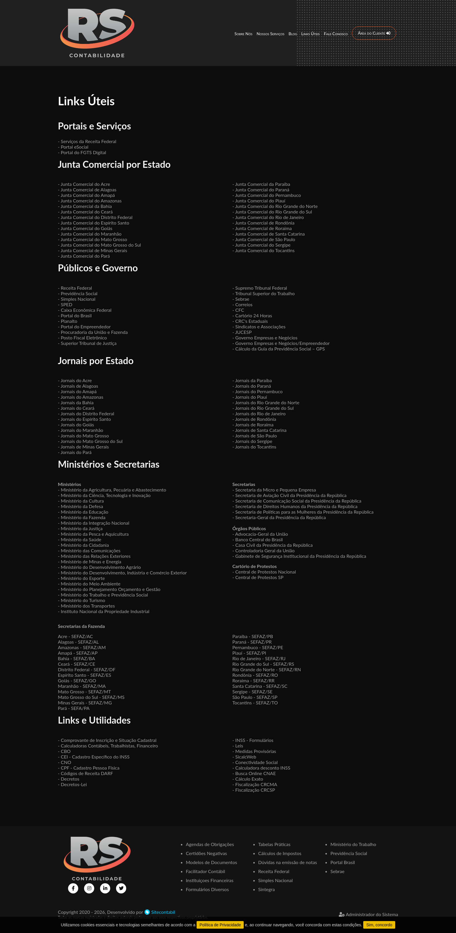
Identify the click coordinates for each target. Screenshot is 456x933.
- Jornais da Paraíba (252, 380)
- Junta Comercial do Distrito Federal (95, 217)
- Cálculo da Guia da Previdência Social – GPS (278, 348)
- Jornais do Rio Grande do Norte (266, 402)
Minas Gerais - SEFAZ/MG (85, 702)
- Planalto (67, 321)
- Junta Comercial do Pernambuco (266, 195)
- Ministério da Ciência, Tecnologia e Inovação (104, 495)
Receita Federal (273, 871)
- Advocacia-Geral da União (260, 534)
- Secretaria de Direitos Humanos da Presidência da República (294, 506)
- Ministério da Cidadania (83, 545)
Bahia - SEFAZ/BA (76, 658)
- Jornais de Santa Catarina (259, 430)
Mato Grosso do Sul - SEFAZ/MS (91, 697)
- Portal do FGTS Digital (82, 152)
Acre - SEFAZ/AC (75, 636)
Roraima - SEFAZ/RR (253, 680)
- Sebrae (240, 299)
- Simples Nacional (76, 299)
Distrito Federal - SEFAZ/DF (86, 669)
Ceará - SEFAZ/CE (76, 664)
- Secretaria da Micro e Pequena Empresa (274, 489)
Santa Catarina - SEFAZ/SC (259, 686)
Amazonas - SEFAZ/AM (82, 647)
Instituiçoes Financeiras (210, 880)
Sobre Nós (243, 33)
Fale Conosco (336, 33)
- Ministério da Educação (83, 511)
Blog (292, 33)
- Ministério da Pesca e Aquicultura (93, 534)
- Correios (242, 304)
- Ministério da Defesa (80, 506)
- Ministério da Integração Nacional (93, 523)
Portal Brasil (342, 862)
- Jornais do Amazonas (80, 397)
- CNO (64, 762)
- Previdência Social (77, 293)
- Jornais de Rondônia (254, 419)
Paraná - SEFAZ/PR (252, 641)
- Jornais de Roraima (252, 424)
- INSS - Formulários (252, 740)
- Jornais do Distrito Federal (86, 413)
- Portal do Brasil (75, 315)
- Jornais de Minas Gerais (83, 446)
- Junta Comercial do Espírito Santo (93, 222)
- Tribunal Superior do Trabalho (263, 293)
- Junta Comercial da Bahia (85, 206)
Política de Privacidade (220, 925)
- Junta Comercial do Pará (84, 256)
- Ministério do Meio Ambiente (89, 583)
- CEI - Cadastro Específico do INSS (93, 756)
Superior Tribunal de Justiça (89, 343)
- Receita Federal (75, 288)
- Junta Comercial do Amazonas (90, 200)
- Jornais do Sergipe (252, 441)
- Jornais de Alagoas (78, 386)
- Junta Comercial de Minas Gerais (92, 250)
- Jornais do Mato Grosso (83, 435)
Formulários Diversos (207, 889)
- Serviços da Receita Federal (87, 141)
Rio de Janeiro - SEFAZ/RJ (259, 658)
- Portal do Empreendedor (84, 326)
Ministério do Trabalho (353, 844)
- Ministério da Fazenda (82, 517)
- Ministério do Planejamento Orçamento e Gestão (109, 589)
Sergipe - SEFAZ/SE (252, 691)
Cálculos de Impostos (280, 853)
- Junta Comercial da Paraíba (261, 184)
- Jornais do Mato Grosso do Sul (90, 441)
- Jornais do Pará (75, 452)
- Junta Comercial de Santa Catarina (268, 233)
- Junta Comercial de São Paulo (263, 239)
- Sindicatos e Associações (259, 326)
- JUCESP (242, 332)
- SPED (65, 304)
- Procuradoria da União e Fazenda (93, 332)
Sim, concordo (379, 925)
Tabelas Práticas (274, 844)
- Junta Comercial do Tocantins (263, 250)
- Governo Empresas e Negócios (265, 337)
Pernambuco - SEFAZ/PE (257, 647)
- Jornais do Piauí (249, 397)
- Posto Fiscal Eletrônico (82, 337)
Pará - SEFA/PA (74, 708)
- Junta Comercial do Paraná (260, 189)
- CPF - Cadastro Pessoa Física (89, 767)
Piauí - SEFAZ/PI (249, 653)
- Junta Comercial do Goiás (85, 228)
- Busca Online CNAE (254, 773)
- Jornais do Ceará (76, 408)
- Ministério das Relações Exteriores (94, 556)
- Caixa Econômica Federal (84, 310)
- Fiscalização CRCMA (254, 784)
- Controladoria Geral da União (263, 550)
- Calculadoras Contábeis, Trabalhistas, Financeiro (108, 745)
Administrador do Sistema (368, 914)
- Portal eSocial (73, 146)
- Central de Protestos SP (258, 577)
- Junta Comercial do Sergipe (261, 245)
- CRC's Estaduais (250, 321)
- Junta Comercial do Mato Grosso (92, 239)
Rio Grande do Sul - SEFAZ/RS (263, 664)
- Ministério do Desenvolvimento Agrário (99, 567)
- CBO (64, 751)
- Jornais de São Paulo (254, 435)
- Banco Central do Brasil (257, 539)
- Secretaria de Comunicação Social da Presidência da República (296, 500)
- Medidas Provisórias (254, 751)
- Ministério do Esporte (81, 578)
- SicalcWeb (244, 756)
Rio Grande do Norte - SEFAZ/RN (266, 669)
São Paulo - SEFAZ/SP (254, 697)
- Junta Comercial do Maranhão (90, 233)
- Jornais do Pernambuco (257, 391)
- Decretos (68, 778)
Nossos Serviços (270, 33)
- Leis (237, 745)
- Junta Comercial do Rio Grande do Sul (272, 211)
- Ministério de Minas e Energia (89, 561)
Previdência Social (348, 853)
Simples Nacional (275, 880)
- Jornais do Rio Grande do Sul (263, 408)
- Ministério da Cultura (81, 500)
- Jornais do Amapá (77, 391)
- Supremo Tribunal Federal (259, 288)
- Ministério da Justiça (80, 528)
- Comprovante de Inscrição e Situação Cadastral (107, 740)
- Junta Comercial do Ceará (85, 211)
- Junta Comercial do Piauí (258, 200)
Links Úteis (310, 33)
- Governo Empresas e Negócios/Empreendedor (281, 343)
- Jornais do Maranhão (80, 430)
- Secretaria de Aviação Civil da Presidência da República (289, 495)
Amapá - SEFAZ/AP (77, 653)
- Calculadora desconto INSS (261, 767)
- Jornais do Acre (75, 380)
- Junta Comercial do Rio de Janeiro (268, 217)
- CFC (238, 310)
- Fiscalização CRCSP (253, 790)
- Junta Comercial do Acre (84, 184)
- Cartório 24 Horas (252, 315)
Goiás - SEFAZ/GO (77, 680)
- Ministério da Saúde (79, 539)
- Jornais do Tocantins (254, 446)
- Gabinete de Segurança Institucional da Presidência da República (299, 556)
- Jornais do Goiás (76, 424)
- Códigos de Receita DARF (85, 773)
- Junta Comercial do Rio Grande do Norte (275, 206)
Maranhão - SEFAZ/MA (82, 686)
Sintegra (266, 889)
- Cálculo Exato (247, 778)
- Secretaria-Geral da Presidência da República (279, 517)
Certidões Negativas (206, 853)
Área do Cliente (374, 33)
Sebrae (337, 871)
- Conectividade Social (255, 762)
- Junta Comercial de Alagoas (87, 189)
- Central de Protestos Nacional (264, 571)
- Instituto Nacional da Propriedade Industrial (103, 611)
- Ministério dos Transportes (86, 605)
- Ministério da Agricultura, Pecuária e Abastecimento (112, 489)
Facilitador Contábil (205, 871)
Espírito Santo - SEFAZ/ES (84, 675)
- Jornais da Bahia (76, 402)
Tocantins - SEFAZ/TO (255, 702)
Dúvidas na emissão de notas (287, 862)
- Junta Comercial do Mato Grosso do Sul (99, 245)
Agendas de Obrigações (210, 844)
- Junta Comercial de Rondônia (263, 222)
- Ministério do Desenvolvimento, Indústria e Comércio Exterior (122, 572)
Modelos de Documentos (211, 862)
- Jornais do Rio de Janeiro (259, 413)
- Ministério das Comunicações (89, 550)
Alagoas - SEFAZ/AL (78, 641)
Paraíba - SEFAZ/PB (252, 636)
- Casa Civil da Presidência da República (272, 545)
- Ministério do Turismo (81, 600)
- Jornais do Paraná (251, 386)
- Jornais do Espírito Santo (84, 419)
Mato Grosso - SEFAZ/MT (84, 691)
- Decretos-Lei (72, 784)
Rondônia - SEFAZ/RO (255, 675)
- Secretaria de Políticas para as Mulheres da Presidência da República (302, 511)
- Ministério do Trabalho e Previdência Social (103, 594)
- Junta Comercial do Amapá (86, 195)
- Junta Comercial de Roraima (262, 228)
